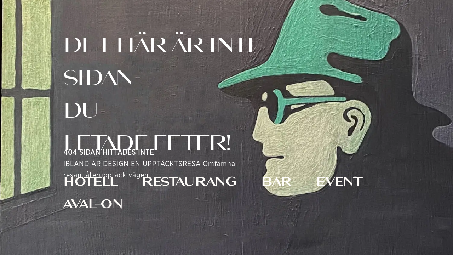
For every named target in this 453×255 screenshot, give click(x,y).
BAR (276, 181)
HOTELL (90, 181)
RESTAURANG (189, 181)
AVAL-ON (93, 204)
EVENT (339, 181)
